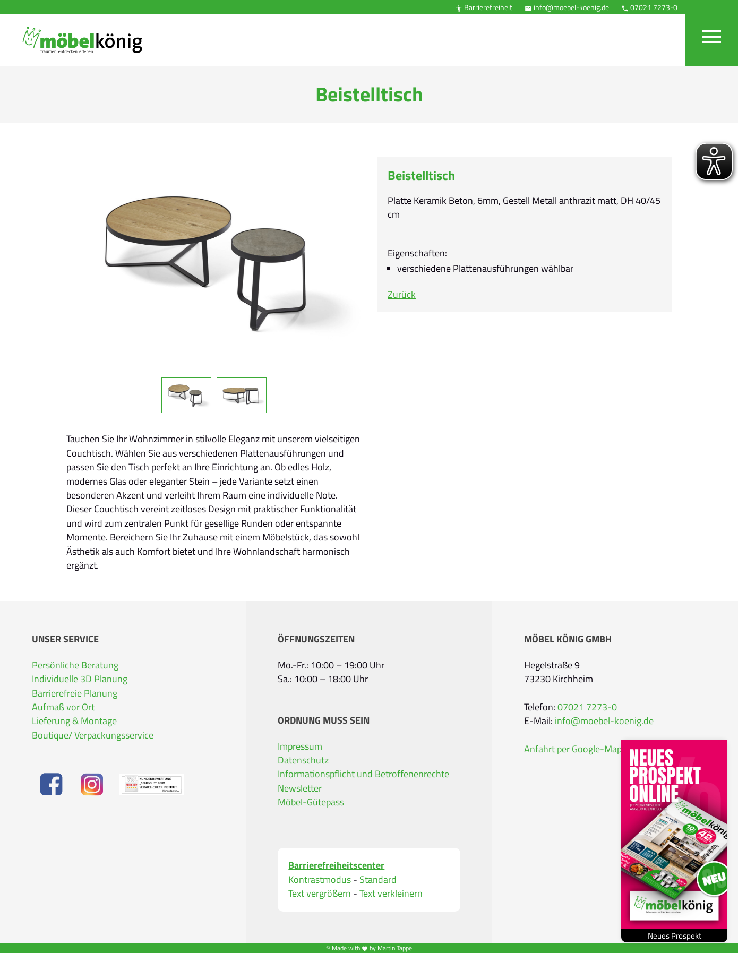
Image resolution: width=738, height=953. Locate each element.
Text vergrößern (319, 893)
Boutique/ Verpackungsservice (92, 735)
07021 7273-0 (649, 7)
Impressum (300, 746)
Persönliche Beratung (75, 665)
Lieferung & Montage (74, 721)
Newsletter (300, 788)
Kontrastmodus (319, 880)
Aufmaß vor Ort (63, 707)
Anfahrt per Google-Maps (575, 749)
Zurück (402, 294)
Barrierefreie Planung (74, 693)
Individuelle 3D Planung (79, 679)
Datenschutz (303, 760)
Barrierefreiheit (483, 7)
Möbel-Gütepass (311, 802)
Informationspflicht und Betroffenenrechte (363, 774)
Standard (378, 880)
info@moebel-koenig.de (567, 7)
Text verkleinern (391, 893)
